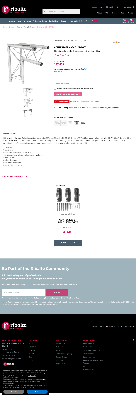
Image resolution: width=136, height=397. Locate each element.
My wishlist (131, 19)
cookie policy (32, 376)
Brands (114, 11)
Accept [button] (37, 392)
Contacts (131, 11)
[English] (111, 4)
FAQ (106, 11)
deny (44, 379)
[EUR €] (119, 4)
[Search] (61, 9)
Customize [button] (14, 392)
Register (94, 5)
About (99, 11)
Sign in (102, 5)
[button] (4, 19)
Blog (122, 11)
